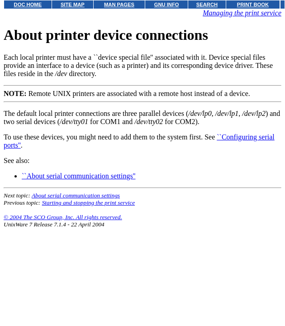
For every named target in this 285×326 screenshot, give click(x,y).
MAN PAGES (119, 4)
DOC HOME (28, 4)
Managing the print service (242, 13)
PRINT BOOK (253, 4)
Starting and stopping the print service (88, 202)
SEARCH (207, 4)
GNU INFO (166, 4)
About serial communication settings (76, 195)
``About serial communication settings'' (79, 176)
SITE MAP (73, 4)
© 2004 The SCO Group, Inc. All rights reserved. (63, 217)
